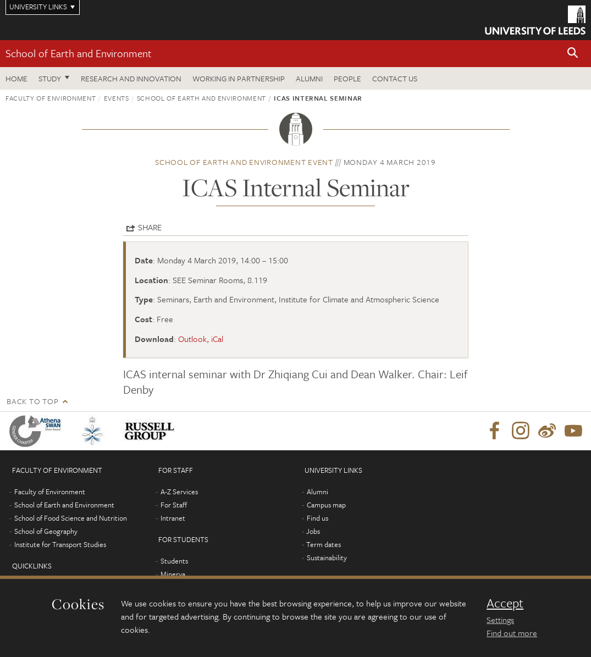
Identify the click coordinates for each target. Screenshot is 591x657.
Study (49, 78)
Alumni (309, 78)
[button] (573, 53)
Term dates (323, 544)
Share (150, 227)
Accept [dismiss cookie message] (505, 603)
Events (116, 98)
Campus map (326, 504)
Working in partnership (238, 78)
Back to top (32, 401)
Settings (500, 620)
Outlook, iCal (200, 339)
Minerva (173, 573)
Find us (317, 517)
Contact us (394, 78)
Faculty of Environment (50, 98)
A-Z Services (179, 491)
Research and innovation (131, 78)
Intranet (173, 517)
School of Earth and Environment (78, 53)
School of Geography (46, 531)
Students (174, 560)
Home (16, 78)
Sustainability (327, 557)
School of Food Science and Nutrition (70, 517)
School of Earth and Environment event (244, 162)
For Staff (174, 504)
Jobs (313, 531)
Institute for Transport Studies (60, 544)
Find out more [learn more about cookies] (512, 633)
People (347, 78)
